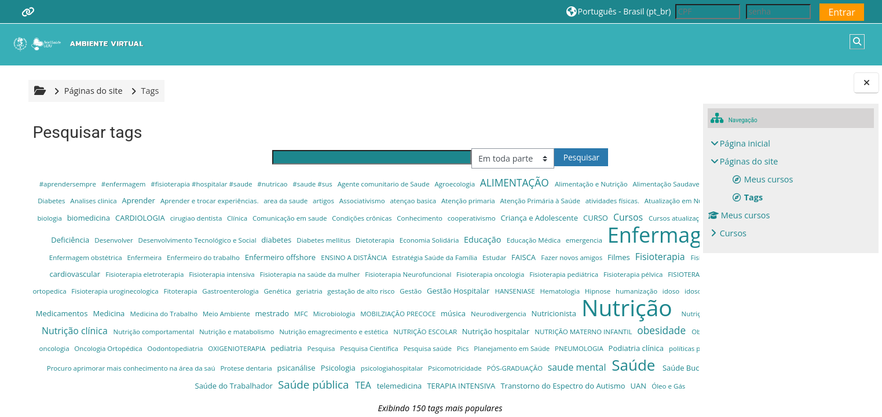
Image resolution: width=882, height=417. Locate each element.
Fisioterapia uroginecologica (496, 307)
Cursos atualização (403, 235)
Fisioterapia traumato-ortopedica (396, 307)
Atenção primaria (642, 200)
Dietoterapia (296, 257)
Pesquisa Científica (642, 382)
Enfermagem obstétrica (163, 273)
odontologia (249, 381)
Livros (520, 324)
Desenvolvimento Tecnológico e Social (118, 257)
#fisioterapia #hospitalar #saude (203, 184)
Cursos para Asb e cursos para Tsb (490, 235)
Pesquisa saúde (61, 399)
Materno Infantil (559, 324)
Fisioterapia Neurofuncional (626, 291)
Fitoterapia (561, 307)
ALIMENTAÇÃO (516, 182)
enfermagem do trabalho (77, 273)
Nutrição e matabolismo (336, 364)
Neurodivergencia (415, 347)
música (369, 347)
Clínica (584, 217)
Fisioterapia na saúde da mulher (529, 291)
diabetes (197, 256)
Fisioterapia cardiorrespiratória (173, 291)
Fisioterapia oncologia (73, 307)
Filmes (53, 291)
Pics (96, 399)
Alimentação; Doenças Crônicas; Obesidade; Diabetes (157, 200)
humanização (374, 324)
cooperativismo (197, 235)
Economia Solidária (350, 257)
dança (558, 235)
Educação (403, 256)
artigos (498, 200)
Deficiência (592, 234)
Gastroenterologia (612, 307)
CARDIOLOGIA (487, 217)
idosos (433, 324)
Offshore (293, 382)
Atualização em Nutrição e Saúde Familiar (247, 217)
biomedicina (435, 217)
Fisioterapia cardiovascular (273, 291)
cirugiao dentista (543, 217)
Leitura (459, 324)
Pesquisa (594, 382)
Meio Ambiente (142, 347)
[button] (619, 11)
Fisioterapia (94, 290)
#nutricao (274, 184)
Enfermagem (590, 251)
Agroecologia (456, 184)
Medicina (661, 324)
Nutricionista (470, 347)
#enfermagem (125, 184)
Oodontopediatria (448, 382)
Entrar (841, 12)
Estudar (571, 273)
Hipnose (336, 324)
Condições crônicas (87, 235)
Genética (657, 307)
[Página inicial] (81, 43)
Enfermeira (222, 273)
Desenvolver (635, 235)
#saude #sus (314, 184)
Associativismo (537, 200)
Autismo (333, 216)
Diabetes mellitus (244, 257)
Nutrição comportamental (253, 364)
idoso (409, 324)
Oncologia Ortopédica (381, 382)
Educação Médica (454, 257)
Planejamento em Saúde (145, 399)
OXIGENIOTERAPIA (510, 382)
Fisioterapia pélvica (216, 307)
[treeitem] (791, 189)
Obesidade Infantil (189, 382)
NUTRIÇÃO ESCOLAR (524, 364)
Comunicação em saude (636, 217)
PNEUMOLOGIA (213, 399)
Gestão (148, 324)
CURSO (321, 234)
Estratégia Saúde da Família (512, 273)
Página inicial (745, 143)
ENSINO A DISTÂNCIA (432, 273)
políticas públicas (329, 399)
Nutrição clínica (174, 363)
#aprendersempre (69, 184)
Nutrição (545, 340)
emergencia (505, 257)
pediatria (559, 382)
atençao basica (587, 200)
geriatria (47, 324)
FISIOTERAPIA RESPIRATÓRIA (295, 307)
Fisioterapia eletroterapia (364, 291)
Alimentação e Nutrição (592, 184)
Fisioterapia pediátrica (147, 307)
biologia (396, 217)
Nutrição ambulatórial (631, 347)
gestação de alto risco (98, 324)
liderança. (490, 324)
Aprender (313, 200)
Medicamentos (615, 324)
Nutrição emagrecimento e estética (433, 364)
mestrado (189, 347)
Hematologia (298, 324)
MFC (217, 347)
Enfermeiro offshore (357, 273)
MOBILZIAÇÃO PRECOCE (314, 347)
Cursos (733, 233)
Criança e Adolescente (265, 234)
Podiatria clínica (269, 399)
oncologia (327, 382)
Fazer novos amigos (648, 273)
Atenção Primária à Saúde (78, 217)
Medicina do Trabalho (80, 347)
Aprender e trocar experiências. (384, 200)
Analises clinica (268, 200)
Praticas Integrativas (443, 399)
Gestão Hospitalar (196, 324)
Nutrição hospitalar (595, 364)
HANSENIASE (253, 324)
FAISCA (601, 273)
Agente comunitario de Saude (385, 184)
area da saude (460, 200)
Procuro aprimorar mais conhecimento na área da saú (564, 399)
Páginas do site (92, 90)
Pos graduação (383, 399)
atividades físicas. (150, 217)
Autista (367, 217)
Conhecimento (145, 235)
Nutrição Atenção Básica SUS (91, 364)
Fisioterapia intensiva (441, 291)
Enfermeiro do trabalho (280, 273)
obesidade (130, 381)
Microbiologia (250, 347)
